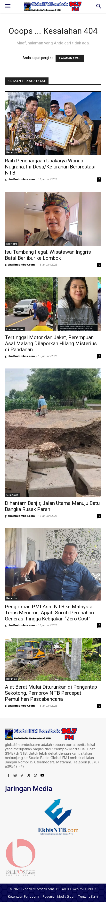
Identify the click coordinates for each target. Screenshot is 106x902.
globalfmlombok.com (20, 179)
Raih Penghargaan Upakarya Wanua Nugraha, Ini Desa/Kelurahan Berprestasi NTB (50, 167)
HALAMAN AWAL (69, 58)
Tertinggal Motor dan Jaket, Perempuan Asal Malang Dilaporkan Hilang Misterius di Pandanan (51, 343)
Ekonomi (11, 243)
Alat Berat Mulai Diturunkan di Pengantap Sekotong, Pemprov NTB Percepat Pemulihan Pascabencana (51, 693)
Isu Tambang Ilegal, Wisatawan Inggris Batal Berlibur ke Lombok (48, 255)
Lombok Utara (15, 329)
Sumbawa (12, 495)
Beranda (11, 152)
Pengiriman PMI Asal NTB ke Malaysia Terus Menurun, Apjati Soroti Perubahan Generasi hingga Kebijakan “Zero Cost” (49, 613)
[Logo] (53, 6)
